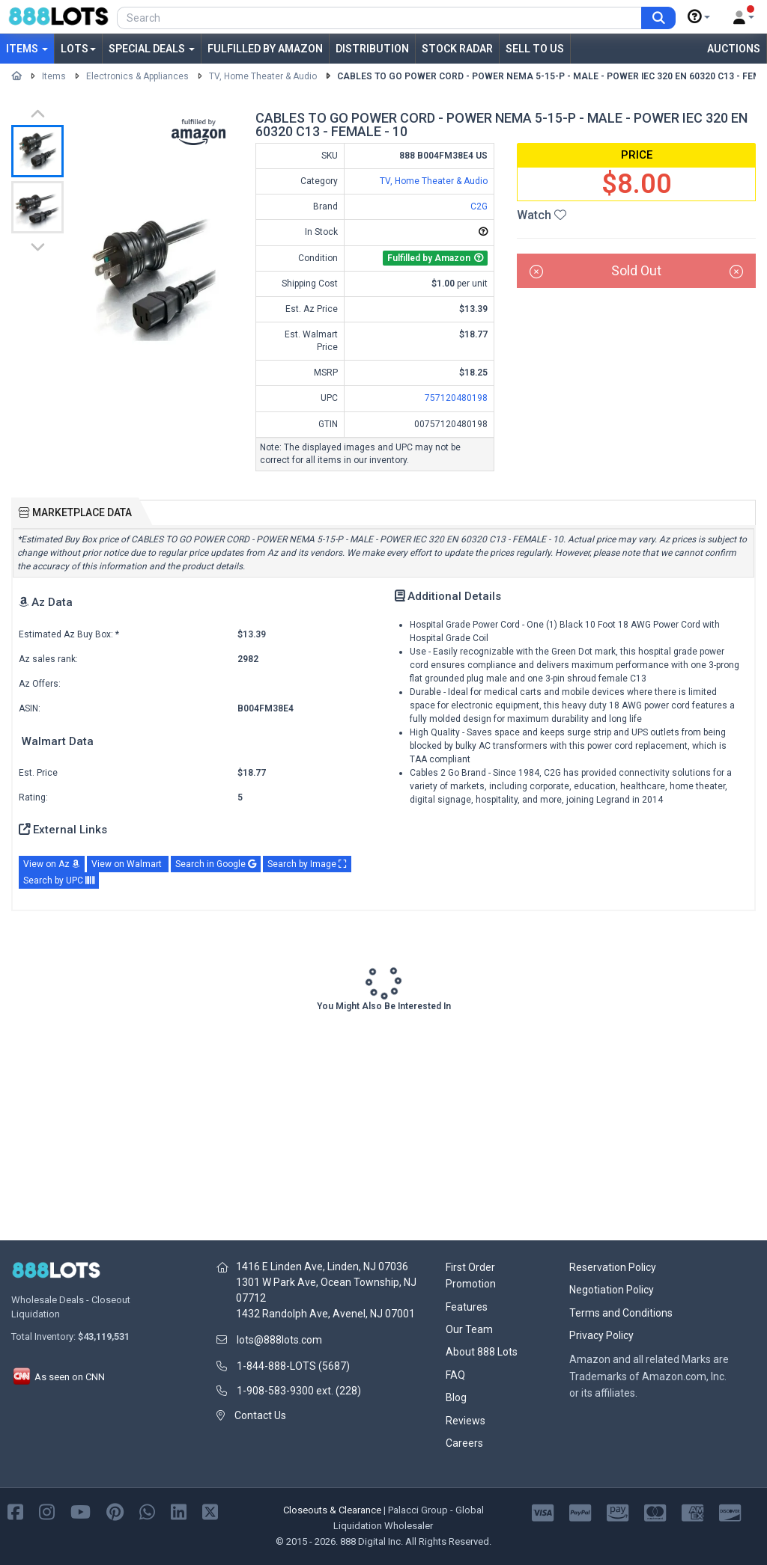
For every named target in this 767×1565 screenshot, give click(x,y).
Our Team (469, 1329)
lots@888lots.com (279, 1340)
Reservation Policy (612, 1267)
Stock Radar (457, 49)
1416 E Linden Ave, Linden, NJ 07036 (322, 1266)
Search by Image (307, 864)
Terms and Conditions (621, 1313)
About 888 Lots (482, 1352)
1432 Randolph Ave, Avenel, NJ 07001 (325, 1314)
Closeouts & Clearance (332, 1510)
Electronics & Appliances (137, 76)
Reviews (465, 1421)
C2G (479, 206)
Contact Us (260, 1415)
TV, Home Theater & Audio (263, 76)
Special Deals (152, 49)
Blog (456, 1397)
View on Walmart (127, 864)
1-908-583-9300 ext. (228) (299, 1391)
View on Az (51, 864)
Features (467, 1307)
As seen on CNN (58, 1376)
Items (27, 49)
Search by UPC (58, 880)
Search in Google (215, 864)
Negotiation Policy (611, 1290)
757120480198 (456, 398)
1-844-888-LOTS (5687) (293, 1366)
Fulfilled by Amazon (265, 49)
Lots (78, 49)
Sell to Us (535, 49)
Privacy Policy (601, 1335)
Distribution (372, 49)
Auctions (733, 49)
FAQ (455, 1375)
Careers (464, 1443)
